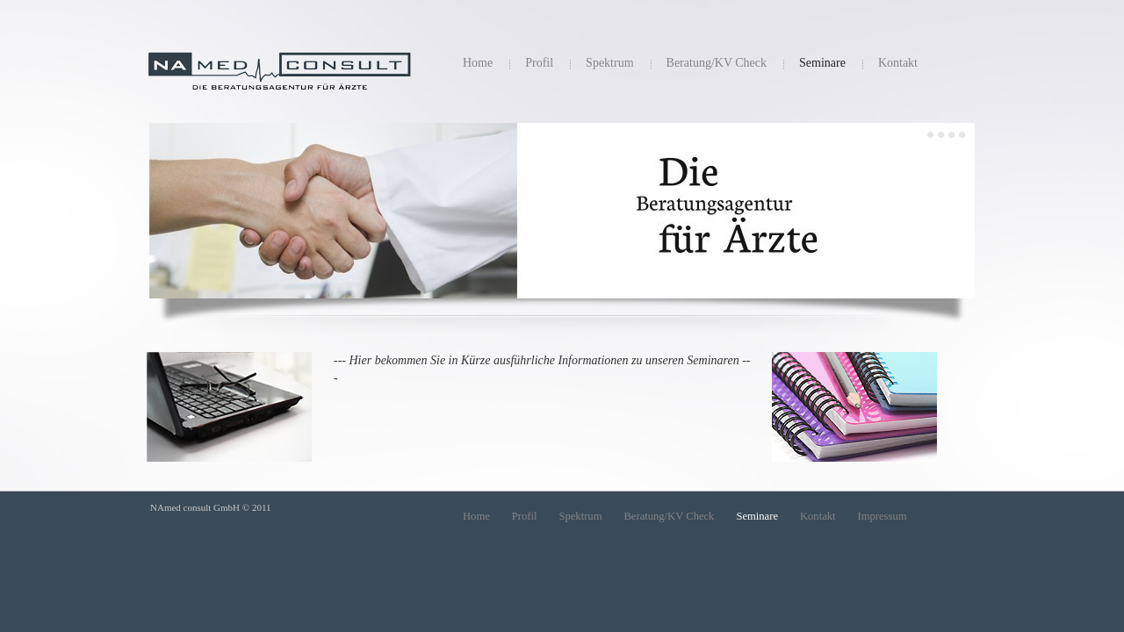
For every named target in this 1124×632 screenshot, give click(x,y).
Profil (539, 62)
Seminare (822, 62)
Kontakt (898, 62)
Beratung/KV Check (716, 62)
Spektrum (609, 62)
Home (478, 62)
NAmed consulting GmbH (279, 80)
